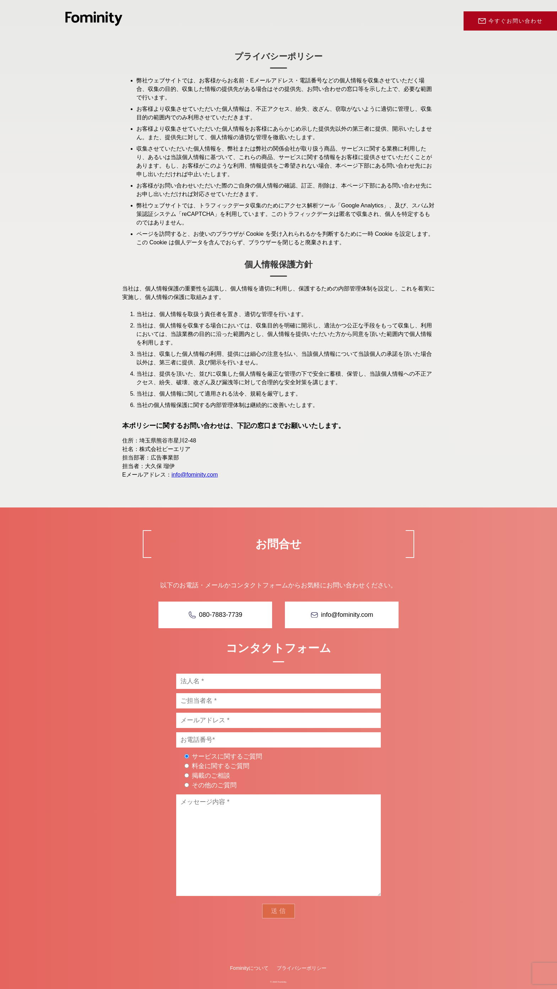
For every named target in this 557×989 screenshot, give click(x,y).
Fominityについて (249, 968)
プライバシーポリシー (301, 968)
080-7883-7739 (220, 614)
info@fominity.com (195, 475)
